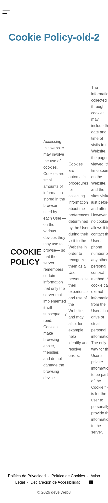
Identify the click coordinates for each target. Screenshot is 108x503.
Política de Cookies (68, 476)
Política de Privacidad (27, 476)
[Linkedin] (91, 482)
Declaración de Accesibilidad (56, 482)
